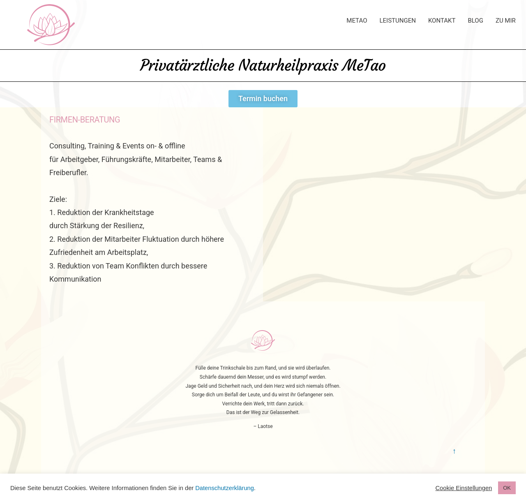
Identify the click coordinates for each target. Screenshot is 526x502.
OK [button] (507, 488)
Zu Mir (506, 20)
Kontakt (442, 20)
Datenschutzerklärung (224, 488)
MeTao (356, 20)
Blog (475, 20)
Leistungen (397, 20)
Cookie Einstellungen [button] (464, 488)
